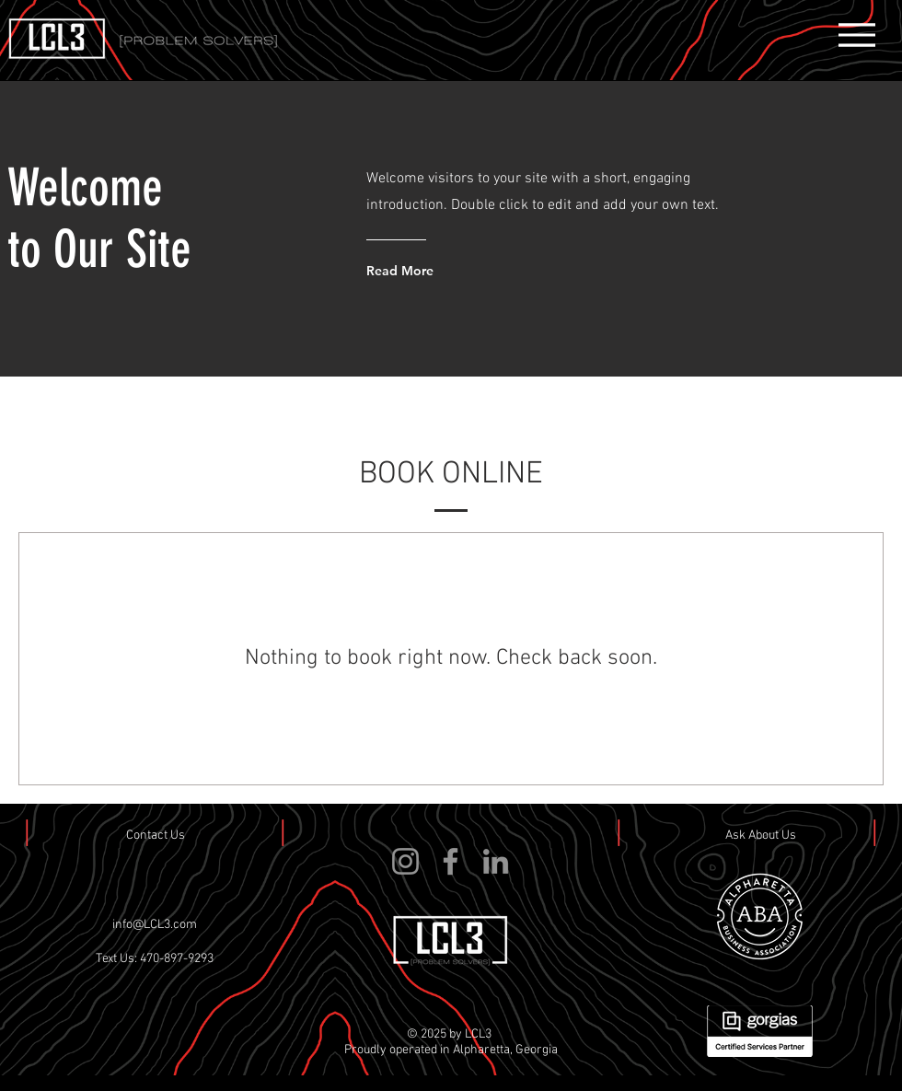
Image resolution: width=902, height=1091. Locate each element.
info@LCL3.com (154, 925)
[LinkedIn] (496, 861)
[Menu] (856, 34)
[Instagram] (405, 861)
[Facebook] (450, 861)
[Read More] (440, 270)
